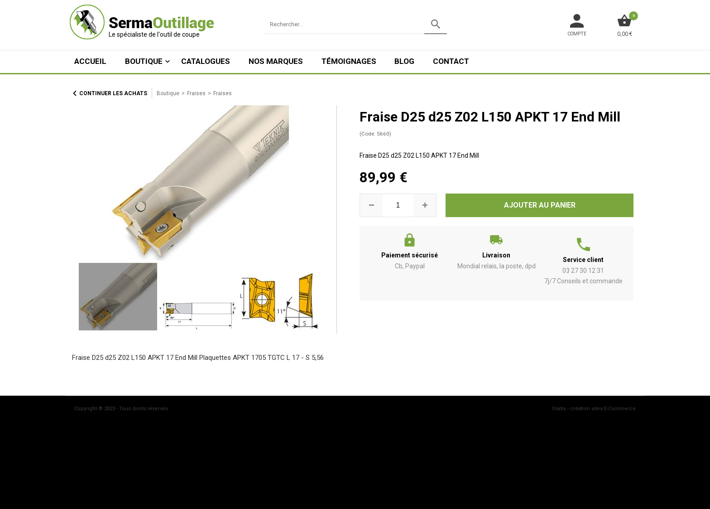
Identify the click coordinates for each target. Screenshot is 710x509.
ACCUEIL (90, 61)
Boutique (144, 61)
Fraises (196, 93)
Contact (451, 61)
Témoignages (348, 61)
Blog (404, 61)
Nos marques (276, 61)
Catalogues (205, 61)
